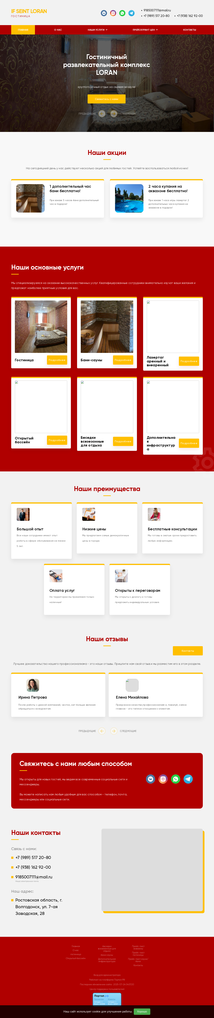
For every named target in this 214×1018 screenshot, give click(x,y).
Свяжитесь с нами (108, 99)
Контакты (189, 29)
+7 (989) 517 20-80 (157, 16)
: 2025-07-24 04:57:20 (123, 984)
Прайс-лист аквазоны (138, 947)
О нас (58, 29)
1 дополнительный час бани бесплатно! (70, 188)
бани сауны (107, 955)
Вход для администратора (107, 975)
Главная (23, 29)
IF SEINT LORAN (29, 11)
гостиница (75, 954)
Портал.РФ (119, 979)
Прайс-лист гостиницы (138, 954)
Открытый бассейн (76, 958)
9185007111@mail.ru (157, 10)
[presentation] (93, 113)
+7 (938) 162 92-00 (190, 16)
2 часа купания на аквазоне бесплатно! (168, 188)
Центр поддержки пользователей (107, 989)
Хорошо (142, 1011)
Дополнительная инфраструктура (107, 960)
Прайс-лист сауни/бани (138, 960)
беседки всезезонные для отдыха (107, 948)
